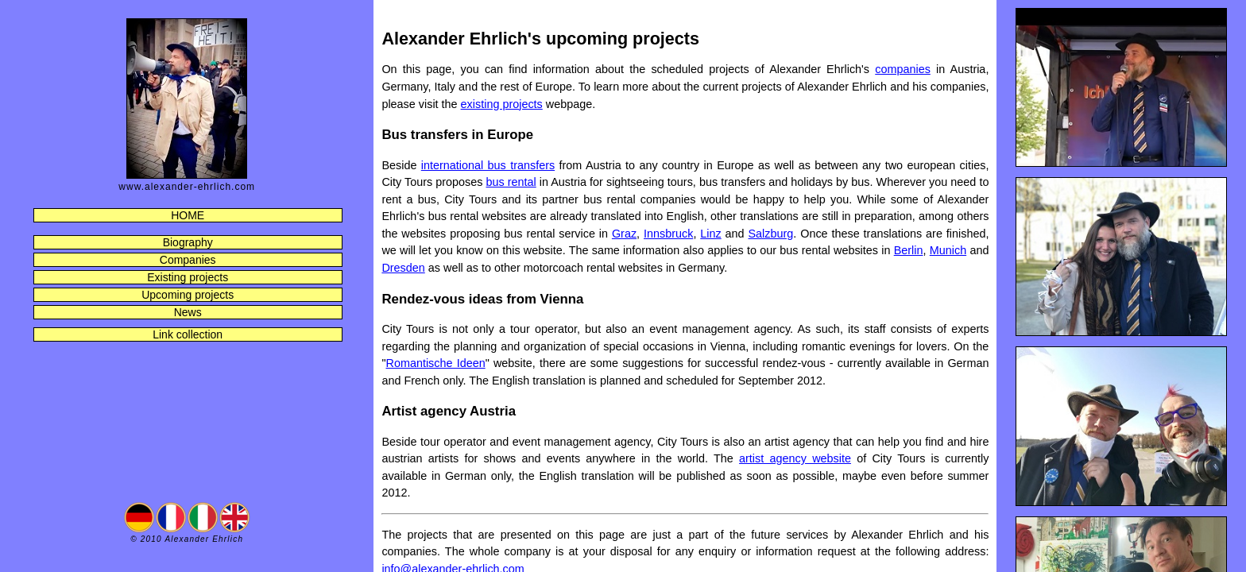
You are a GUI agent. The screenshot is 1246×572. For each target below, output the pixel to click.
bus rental (511, 182)
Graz (624, 233)
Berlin (908, 250)
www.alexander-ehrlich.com (186, 186)
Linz (710, 233)
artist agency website (795, 458)
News (188, 312)
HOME (187, 215)
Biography (188, 242)
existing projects (502, 104)
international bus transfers (488, 165)
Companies (188, 259)
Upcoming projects (187, 294)
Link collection (187, 334)
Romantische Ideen (436, 363)
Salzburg (771, 233)
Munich (948, 250)
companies (903, 69)
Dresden (402, 267)
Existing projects (187, 277)
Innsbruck (668, 233)
